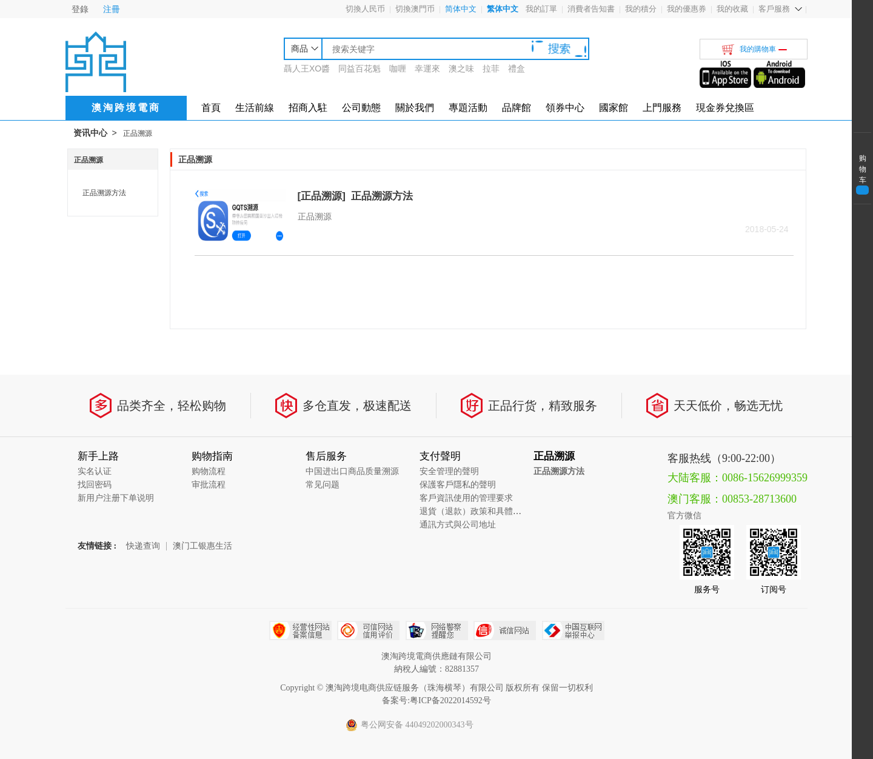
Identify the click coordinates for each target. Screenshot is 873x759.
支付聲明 (440, 456)
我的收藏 (732, 8)
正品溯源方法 (104, 193)
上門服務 (662, 107)
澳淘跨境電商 (126, 107)
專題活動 (468, 107)
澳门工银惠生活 (202, 546)
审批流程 (209, 484)
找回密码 (95, 484)
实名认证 (95, 471)
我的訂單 (541, 8)
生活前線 (254, 107)
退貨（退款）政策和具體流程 (475, 511)
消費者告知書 (591, 8)
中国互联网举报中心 (573, 630)
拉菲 (491, 68)
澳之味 (461, 68)
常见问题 (323, 484)
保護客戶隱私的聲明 (458, 484)
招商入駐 (308, 107)
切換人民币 (365, 8)
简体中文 (461, 8)
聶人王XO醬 (307, 68)
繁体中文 (502, 8)
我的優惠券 (686, 8)
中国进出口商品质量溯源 (352, 471)
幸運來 (427, 68)
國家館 (613, 107)
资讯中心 (90, 133)
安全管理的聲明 (449, 471)
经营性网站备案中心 (300, 630)
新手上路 (98, 456)
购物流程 (209, 471)
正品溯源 (137, 133)
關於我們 (414, 107)
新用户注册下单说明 (116, 498)
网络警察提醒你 (437, 630)
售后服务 (326, 456)
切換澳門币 (415, 8)
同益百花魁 (359, 68)
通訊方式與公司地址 (458, 524)
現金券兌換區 (725, 107)
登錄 (80, 9)
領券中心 (565, 107)
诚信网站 (504, 630)
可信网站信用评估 (368, 630)
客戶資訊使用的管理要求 (466, 498)
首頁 (211, 107)
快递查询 (143, 546)
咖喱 (397, 68)
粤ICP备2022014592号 (450, 700)
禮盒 (516, 68)
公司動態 (361, 107)
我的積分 (641, 8)
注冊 (111, 9)
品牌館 (516, 107)
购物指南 (212, 456)
